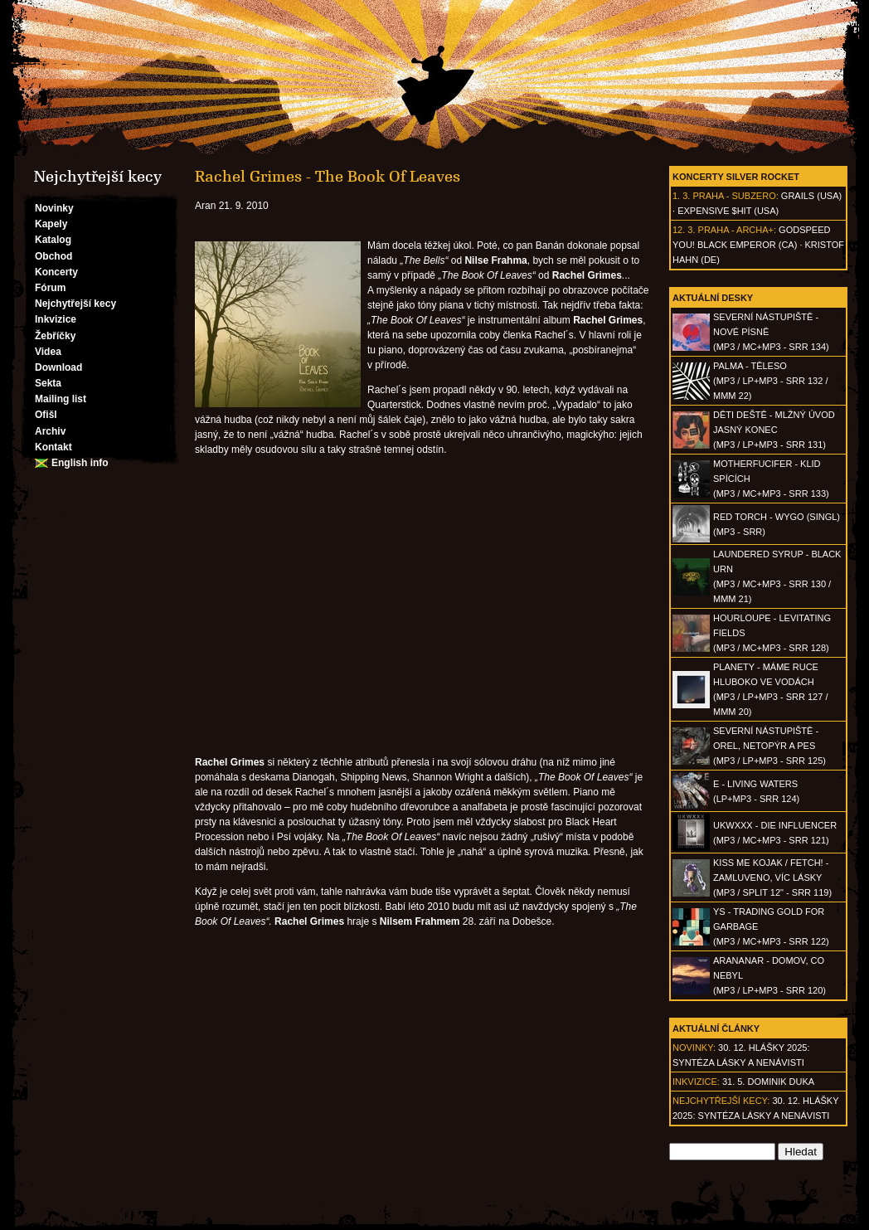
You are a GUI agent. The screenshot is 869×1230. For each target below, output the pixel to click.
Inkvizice (55, 319)
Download (58, 367)
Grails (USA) (811, 196)
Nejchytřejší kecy (75, 303)
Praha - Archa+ (736, 230)
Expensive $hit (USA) (728, 211)
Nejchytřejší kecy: (720, 1101)
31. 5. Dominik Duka (768, 1082)
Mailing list (60, 399)
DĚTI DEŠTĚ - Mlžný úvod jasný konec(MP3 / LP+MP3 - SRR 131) (774, 430)
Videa (48, 351)
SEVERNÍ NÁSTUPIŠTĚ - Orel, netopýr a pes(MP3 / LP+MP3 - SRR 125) (769, 746)
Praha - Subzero (733, 196)
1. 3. (681, 196)
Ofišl (46, 415)
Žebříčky (55, 336)
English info (80, 463)
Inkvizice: (696, 1082)
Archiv (50, 431)
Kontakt (53, 447)
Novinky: (694, 1048)
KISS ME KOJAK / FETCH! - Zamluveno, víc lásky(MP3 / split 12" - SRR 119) (772, 877)
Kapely (51, 224)
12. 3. (684, 230)
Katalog (53, 240)
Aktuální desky (712, 298)
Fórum (50, 288)
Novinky (54, 208)
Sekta (48, 383)
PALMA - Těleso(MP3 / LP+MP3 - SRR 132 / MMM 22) (770, 381)
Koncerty (56, 272)
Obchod (53, 256)
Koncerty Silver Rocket (735, 177)
